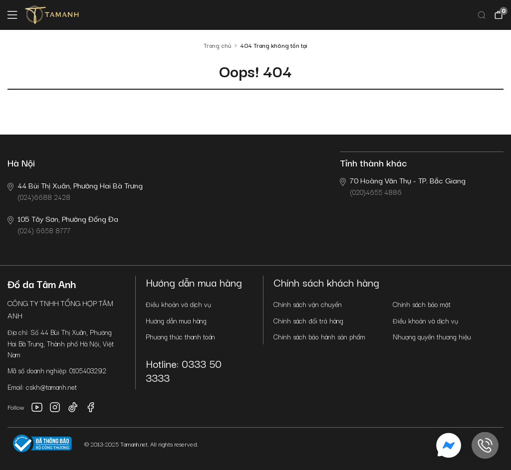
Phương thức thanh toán (180, 336)
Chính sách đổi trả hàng (308, 320)
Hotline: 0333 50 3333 (184, 370)
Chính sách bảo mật (422, 304)
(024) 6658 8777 (62, 224)
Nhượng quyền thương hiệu (432, 336)
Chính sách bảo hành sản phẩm (319, 336)
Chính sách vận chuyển (307, 304)
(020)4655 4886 (403, 185)
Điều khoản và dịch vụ (178, 304)
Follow (15, 407)
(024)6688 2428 (75, 190)
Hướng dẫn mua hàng (176, 320)
